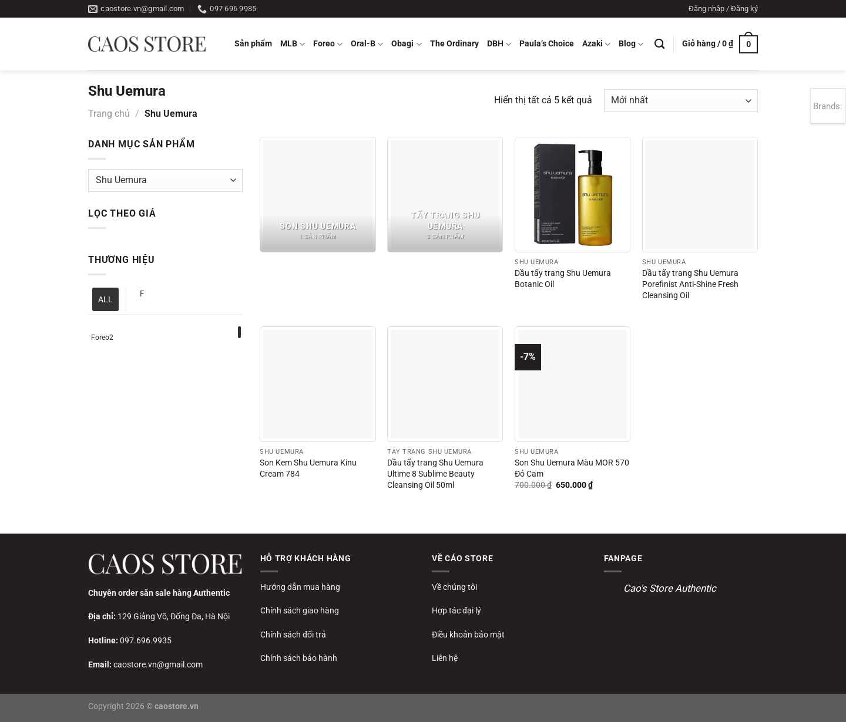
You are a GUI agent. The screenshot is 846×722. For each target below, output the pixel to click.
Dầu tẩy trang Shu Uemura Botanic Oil (563, 278)
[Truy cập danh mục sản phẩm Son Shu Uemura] (317, 194)
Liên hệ (445, 658)
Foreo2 (102, 337)
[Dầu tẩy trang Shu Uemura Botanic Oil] (572, 194)
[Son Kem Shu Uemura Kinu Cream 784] (317, 384)
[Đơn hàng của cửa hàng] (681, 100)
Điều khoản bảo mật (468, 634)
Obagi (406, 44)
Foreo (328, 44)
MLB (292, 44)
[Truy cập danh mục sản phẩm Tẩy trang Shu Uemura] (445, 194)
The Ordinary (454, 44)
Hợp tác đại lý (456, 610)
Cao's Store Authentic (669, 588)
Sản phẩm (253, 44)
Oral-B (367, 44)
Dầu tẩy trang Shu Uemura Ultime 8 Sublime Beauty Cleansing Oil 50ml (435, 474)
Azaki (596, 44)
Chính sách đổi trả (293, 634)
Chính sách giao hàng (299, 610)
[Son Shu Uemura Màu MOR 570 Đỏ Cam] (572, 384)
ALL (105, 299)
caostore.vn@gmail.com (158, 664)
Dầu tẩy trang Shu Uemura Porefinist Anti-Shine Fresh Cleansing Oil (690, 284)
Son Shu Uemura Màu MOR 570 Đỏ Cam (572, 468)
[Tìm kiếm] (659, 44)
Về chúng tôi (454, 587)
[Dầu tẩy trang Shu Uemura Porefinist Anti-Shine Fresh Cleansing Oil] (700, 194)
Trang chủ (109, 113)
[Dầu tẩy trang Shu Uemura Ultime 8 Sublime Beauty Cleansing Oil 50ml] (445, 384)
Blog (631, 44)
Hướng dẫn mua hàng (300, 587)
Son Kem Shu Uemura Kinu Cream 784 (308, 468)
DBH (499, 44)
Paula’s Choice (546, 44)
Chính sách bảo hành (298, 658)
